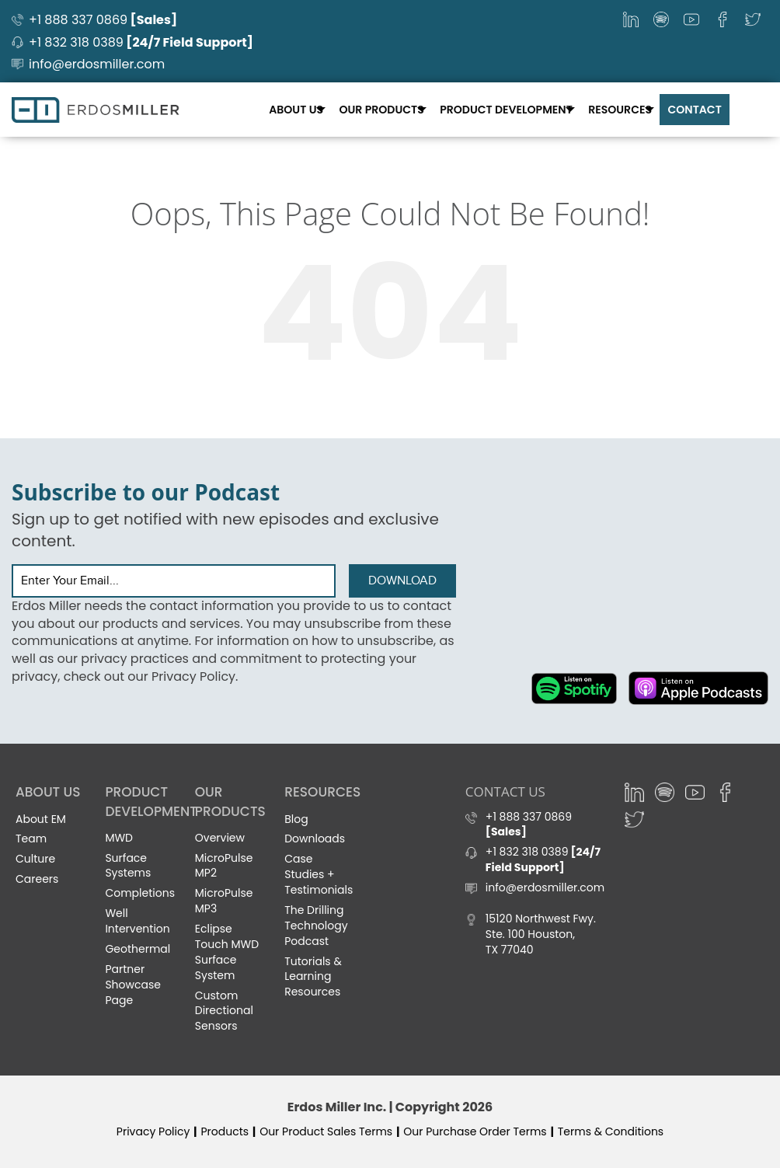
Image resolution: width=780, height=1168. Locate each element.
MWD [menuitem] (119, 837)
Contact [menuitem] (695, 109)
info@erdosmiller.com (97, 64)
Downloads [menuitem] (314, 838)
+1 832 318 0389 (141, 42)
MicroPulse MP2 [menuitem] (224, 864)
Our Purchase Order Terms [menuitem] (474, 1131)
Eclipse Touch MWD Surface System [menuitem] (227, 952)
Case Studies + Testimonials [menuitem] (318, 874)
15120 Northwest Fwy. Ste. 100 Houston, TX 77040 (541, 934)
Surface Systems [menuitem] (128, 864)
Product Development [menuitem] (508, 109)
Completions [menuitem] (140, 893)
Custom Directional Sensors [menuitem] (224, 1010)
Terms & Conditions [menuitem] (610, 1131)
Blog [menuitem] (296, 818)
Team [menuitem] (31, 838)
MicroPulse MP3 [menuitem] (224, 900)
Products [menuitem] (224, 1131)
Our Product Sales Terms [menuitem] (325, 1131)
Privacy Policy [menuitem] (153, 1131)
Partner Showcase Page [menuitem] (133, 984)
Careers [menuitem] (37, 879)
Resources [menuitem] (621, 109)
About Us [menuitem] (299, 109)
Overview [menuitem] (220, 837)
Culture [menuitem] (35, 858)
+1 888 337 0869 (103, 20)
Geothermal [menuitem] (137, 949)
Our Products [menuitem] (384, 109)
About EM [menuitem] (41, 818)
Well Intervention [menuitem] (137, 920)
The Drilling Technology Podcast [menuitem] (315, 925)
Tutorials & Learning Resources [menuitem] (313, 976)
